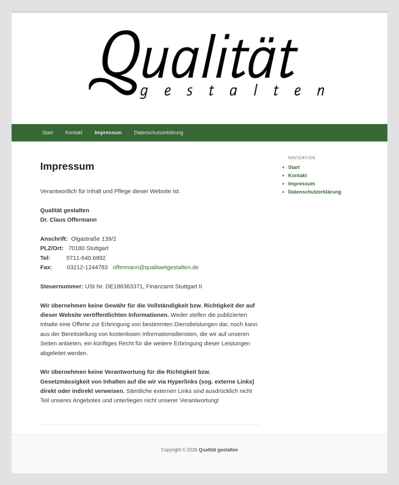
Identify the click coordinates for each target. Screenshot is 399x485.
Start (47, 132)
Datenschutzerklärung (158, 132)
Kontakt (73, 132)
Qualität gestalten (218, 450)
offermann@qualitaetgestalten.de (156, 267)
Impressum (108, 132)
